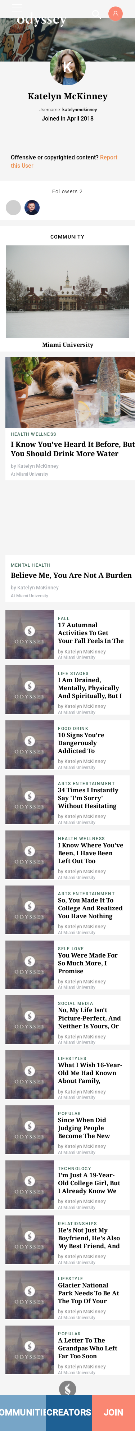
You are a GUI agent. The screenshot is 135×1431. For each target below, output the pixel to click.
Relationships (77, 1223)
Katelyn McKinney (38, 466)
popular (69, 1113)
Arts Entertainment (86, 783)
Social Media (75, 1003)
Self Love (71, 948)
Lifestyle (71, 1278)
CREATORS (68, 1413)
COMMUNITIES (23, 1413)
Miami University (67, 345)
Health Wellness (33, 434)
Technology (74, 1168)
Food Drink (73, 728)
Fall (63, 618)
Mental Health (31, 565)
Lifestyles (72, 1058)
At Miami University (29, 474)
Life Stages (73, 673)
